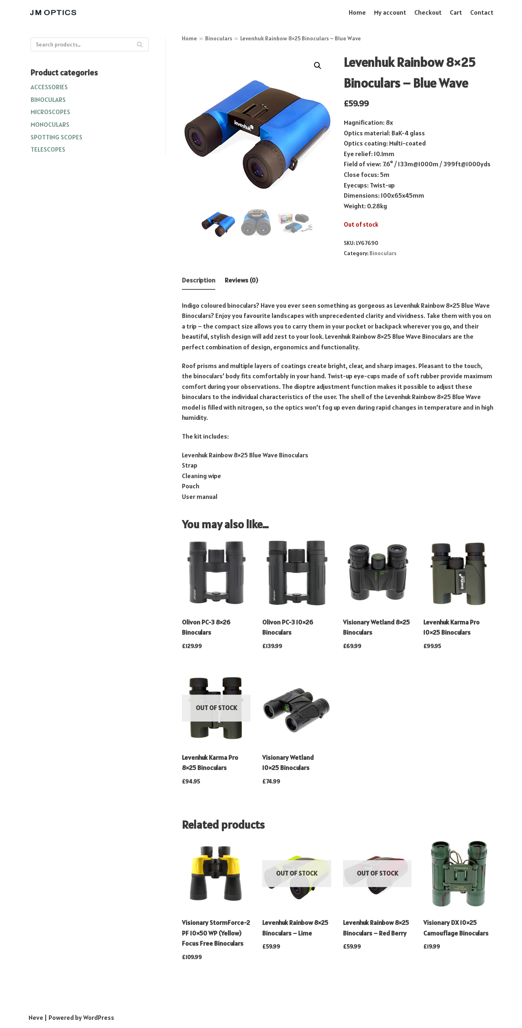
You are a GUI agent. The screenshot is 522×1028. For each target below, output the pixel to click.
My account (390, 12)
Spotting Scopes (56, 137)
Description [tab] (198, 280)
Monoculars (50, 124)
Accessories (49, 87)
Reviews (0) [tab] (241, 280)
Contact (481, 12)
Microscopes (50, 112)
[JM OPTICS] (53, 12)
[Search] (90, 44)
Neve (36, 1017)
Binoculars (48, 99)
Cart (456, 12)
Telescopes (48, 149)
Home (357, 12)
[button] (317, 65)
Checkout (428, 12)
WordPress (98, 1017)
